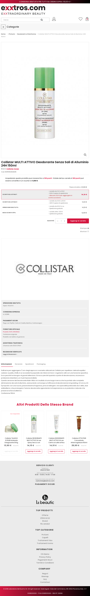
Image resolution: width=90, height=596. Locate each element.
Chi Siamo (45, 554)
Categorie (13, 26)
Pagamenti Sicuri (45, 560)
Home (3, 34)
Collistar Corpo (12, 169)
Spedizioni (29, 364)
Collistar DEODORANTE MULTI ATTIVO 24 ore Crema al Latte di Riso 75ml (56, 441)
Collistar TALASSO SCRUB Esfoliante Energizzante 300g (11, 440)
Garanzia (18, 364)
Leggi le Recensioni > (10, 354)
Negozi (45, 573)
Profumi (45, 534)
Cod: (3, 172)
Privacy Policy (45, 557)
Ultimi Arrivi (45, 518)
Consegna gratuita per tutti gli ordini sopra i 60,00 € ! (45, 1)
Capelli (45, 537)
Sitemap (45, 576)
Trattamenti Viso (45, 540)
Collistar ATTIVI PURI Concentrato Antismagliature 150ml (79, 440)
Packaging (41, 364)
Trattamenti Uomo (45, 543)
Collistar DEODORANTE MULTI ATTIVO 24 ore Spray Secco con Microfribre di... (34, 441)
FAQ (45, 579)
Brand (45, 521)
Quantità (50, 221)
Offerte (45, 515)
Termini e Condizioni (45, 563)
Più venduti (45, 524)
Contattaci (45, 582)
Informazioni (6, 364)
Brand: (10, 169)
